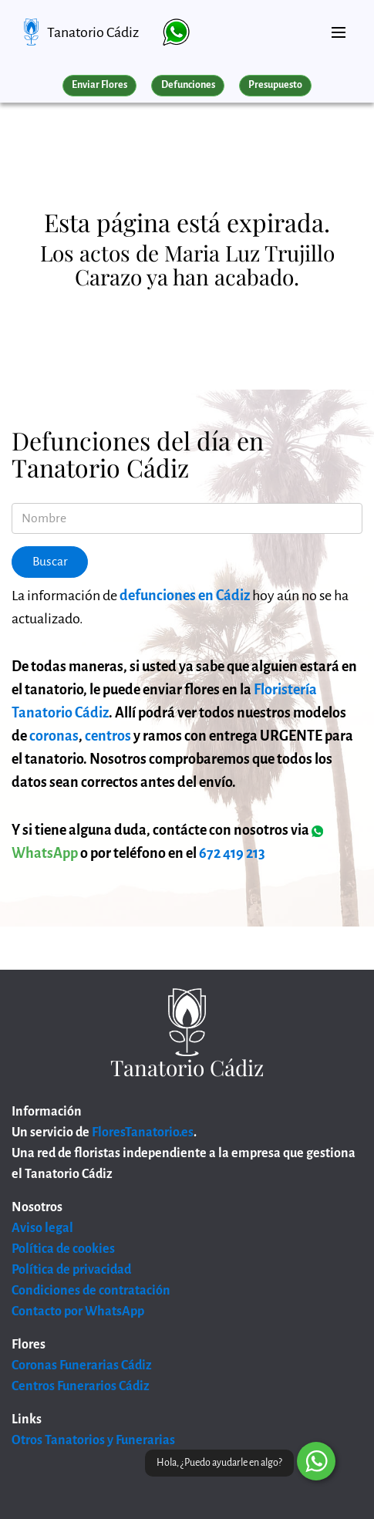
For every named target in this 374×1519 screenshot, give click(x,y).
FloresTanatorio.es (143, 1132)
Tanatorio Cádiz (93, 32)
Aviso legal (42, 1228)
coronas (54, 736)
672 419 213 (232, 853)
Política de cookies (63, 1249)
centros (108, 736)
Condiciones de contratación (91, 1291)
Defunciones (188, 84)
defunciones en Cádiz (185, 595)
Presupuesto (275, 84)
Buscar (50, 562)
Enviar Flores (99, 84)
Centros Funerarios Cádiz (81, 1386)
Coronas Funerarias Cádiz (82, 1365)
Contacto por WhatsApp (78, 1311)
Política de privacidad (71, 1270)
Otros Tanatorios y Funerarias (93, 1440)
